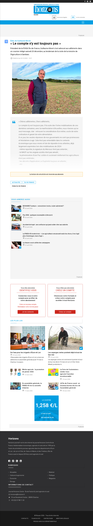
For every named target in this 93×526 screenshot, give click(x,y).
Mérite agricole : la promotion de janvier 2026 (33, 371)
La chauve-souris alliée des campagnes (36, 243)
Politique (52, 475)
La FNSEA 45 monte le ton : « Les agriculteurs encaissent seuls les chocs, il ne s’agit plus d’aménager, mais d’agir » (51, 235)
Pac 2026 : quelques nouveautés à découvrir (38, 215)
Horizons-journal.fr (14, 442)
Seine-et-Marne (31, 451)
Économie (13, 478)
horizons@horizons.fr (16, 494)
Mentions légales (62, 518)
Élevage (12, 481)
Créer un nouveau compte (27, 304)
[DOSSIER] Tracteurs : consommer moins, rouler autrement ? (43, 206)
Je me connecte (79, 17)
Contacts (24, 518)
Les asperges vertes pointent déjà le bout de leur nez (65, 354)
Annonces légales (57, 17)
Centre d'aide (48, 518)
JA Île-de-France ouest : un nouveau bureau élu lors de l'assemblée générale (70, 385)
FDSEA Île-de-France (19, 186)
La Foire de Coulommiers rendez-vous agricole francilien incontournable (69, 373)
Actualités (16, 182)
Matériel (51, 472)
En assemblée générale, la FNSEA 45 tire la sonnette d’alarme (32, 385)
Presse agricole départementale (45, 521)
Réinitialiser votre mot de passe (28, 307)
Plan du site (36, 518)
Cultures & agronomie (17, 475)
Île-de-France (29, 182)
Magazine (52, 478)
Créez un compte (65, 312)
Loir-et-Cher (19, 451)
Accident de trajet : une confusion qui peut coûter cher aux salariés (45, 224)
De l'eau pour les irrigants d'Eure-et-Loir (25, 353)
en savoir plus (47, 418)
